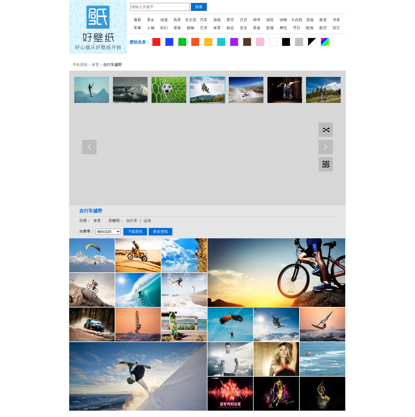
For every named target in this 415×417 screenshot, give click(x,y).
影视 (270, 28)
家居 (323, 20)
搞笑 (270, 20)
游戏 (217, 20)
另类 (336, 20)
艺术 (203, 28)
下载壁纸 (135, 231)
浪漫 (310, 20)
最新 (137, 20)
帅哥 (257, 20)
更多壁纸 (160, 231)
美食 (257, 28)
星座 (177, 28)
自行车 (131, 220)
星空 (230, 20)
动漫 (164, 20)
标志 (230, 28)
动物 (283, 20)
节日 (296, 28)
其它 (336, 28)
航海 (310, 28)
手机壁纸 (80, 65)
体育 (217, 28)
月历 (243, 20)
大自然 (296, 20)
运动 (147, 220)
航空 (323, 28)
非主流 (190, 20)
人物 (150, 28)
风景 (177, 20)
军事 (137, 28)
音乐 (243, 28)
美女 (150, 20)
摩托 (283, 28)
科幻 (164, 28)
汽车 (203, 20)
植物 (190, 28)
